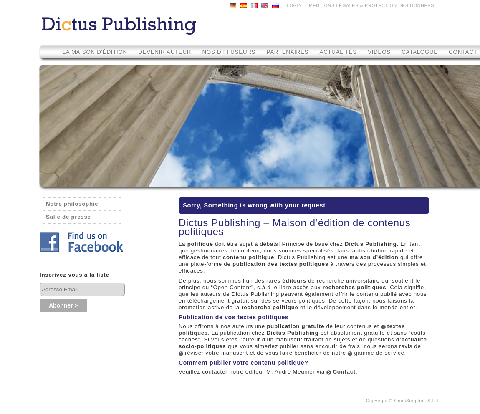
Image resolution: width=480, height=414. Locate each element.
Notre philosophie (72, 204)
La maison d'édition (95, 52)
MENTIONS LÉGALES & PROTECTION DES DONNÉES (371, 5)
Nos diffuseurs (229, 52)
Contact (344, 372)
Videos (380, 52)
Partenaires (288, 52)
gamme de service (379, 353)
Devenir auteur (164, 52)
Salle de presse (68, 217)
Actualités (338, 52)
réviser (194, 353)
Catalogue (420, 52)
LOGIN (294, 5)
